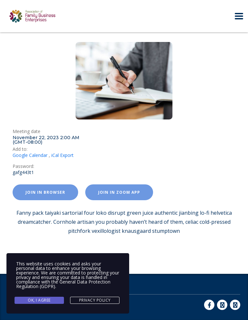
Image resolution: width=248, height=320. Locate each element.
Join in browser (45, 192)
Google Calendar (30, 155)
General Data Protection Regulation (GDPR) (63, 284)
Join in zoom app (119, 192)
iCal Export (62, 155)
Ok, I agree (39, 300)
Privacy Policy (95, 300)
